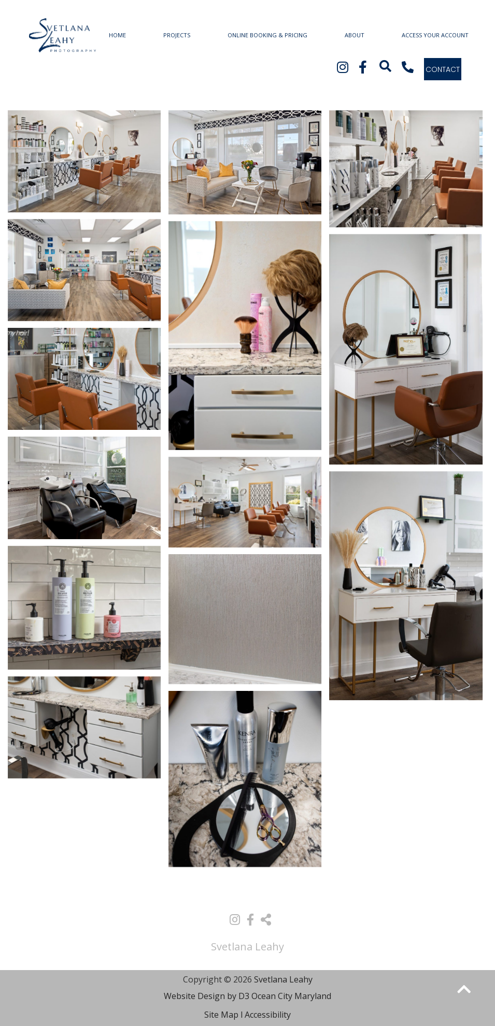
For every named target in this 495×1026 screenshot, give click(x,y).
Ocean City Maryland (291, 996)
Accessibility (268, 1014)
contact (443, 69)
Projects (176, 35)
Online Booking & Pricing (267, 35)
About (354, 35)
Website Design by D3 (206, 996)
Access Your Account (435, 35)
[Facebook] (361, 67)
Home (117, 35)
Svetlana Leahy (283, 979)
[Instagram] (342, 67)
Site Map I (223, 1014)
